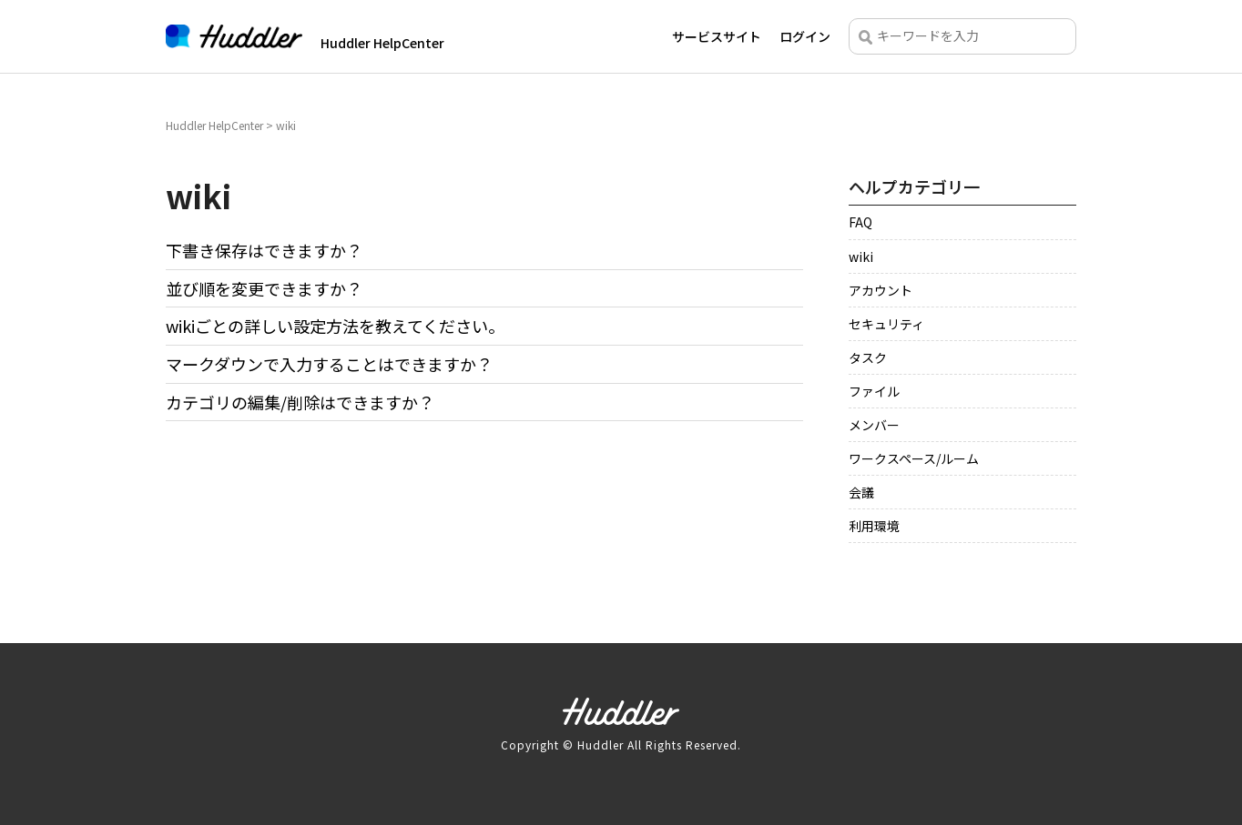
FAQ (860, 223)
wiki (861, 257)
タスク (868, 358)
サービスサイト (716, 36)
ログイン (804, 36)
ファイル (874, 392)
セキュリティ (886, 325)
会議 (861, 493)
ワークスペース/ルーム (914, 459)
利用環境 (874, 526)
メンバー (874, 426)
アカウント (880, 291)
